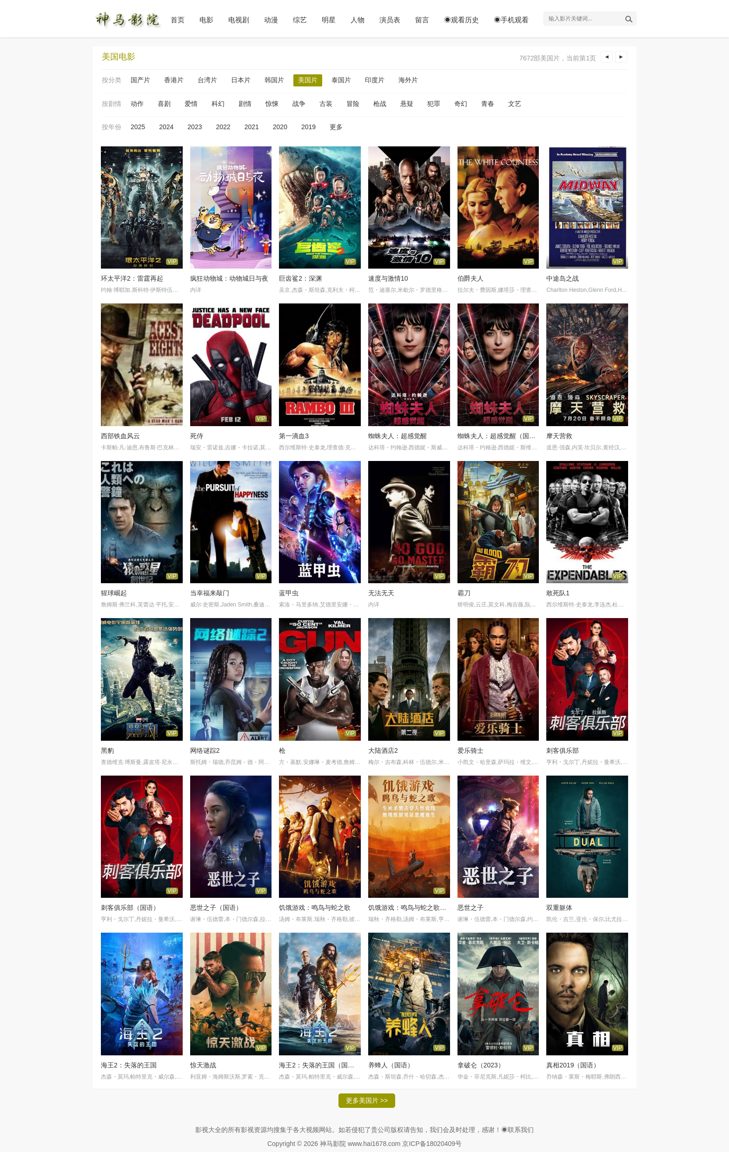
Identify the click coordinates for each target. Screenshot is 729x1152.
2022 (223, 127)
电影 (206, 20)
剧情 (245, 103)
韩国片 (274, 80)
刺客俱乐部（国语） (130, 907)
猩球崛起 (114, 593)
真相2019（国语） (573, 1065)
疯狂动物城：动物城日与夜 (229, 278)
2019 (308, 127)
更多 (336, 127)
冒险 (352, 103)
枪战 (379, 103)
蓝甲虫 (288, 593)
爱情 (191, 103)
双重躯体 (559, 907)
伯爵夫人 (470, 278)
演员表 (389, 20)
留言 (422, 20)
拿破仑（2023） (480, 1065)
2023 (194, 127)
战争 (298, 103)
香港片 (174, 80)
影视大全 (208, 1129)
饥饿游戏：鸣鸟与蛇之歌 (315, 907)
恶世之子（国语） (216, 907)
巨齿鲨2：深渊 (300, 278)
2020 (280, 127)
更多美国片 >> (367, 1100)
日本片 (241, 80)
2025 (138, 127)
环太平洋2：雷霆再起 (132, 278)
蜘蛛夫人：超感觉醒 (397, 436)
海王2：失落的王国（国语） (320, 1065)
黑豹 (107, 750)
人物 (357, 20)
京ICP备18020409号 (432, 1143)
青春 (487, 103)
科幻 (218, 103)
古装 (325, 103)
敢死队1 (558, 593)
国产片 (140, 80)
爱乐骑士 (470, 750)
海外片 (408, 80)
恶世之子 (470, 907)
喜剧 (164, 103)
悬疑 (406, 103)
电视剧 (238, 20)
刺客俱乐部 (562, 750)
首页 (178, 20)
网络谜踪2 (205, 750)
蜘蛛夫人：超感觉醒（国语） (499, 436)
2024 (166, 127)
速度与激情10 (388, 278)
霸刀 (464, 593)
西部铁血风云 (120, 436)
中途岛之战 (562, 278)
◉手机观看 (511, 20)
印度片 (374, 80)
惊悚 (271, 103)
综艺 (300, 20)
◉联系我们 (517, 1129)
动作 (137, 103)
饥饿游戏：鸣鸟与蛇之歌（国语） (417, 907)
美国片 (308, 80)
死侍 (196, 436)
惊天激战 (203, 1065)
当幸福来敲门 (209, 593)
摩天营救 (559, 436)
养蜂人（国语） (391, 1065)
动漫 (271, 20)
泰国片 (341, 80)
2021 (252, 127)
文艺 (514, 103)
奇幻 (460, 103)
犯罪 (433, 103)
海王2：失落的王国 (129, 1065)
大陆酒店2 (383, 750)
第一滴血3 (294, 436)
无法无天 (381, 593)
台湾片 (207, 80)
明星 (329, 20)
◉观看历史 (461, 20)
